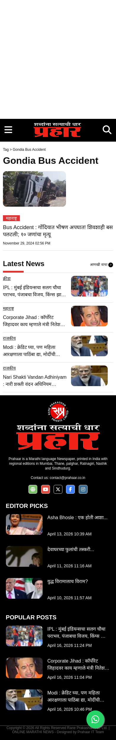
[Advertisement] (58, 58)
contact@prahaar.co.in (67, 478)
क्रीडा (7, 278)
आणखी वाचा (101, 265)
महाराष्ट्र (11, 218)
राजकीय (9, 338)
